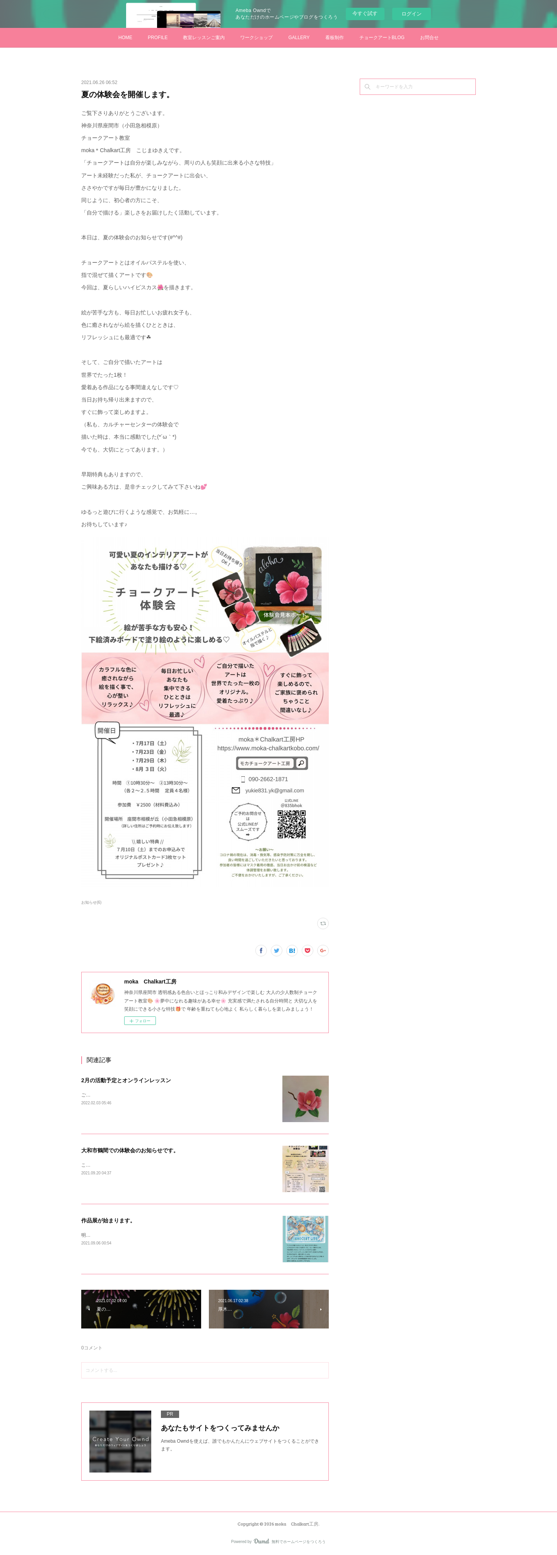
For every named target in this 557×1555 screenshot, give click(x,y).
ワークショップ (256, 37)
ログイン (412, 14)
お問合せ (429, 37)
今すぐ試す (365, 13)
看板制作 (334, 37)
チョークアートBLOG (382, 37)
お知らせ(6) (91, 902)
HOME (125, 37)
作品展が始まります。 (108, 1220)
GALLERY (298, 37)
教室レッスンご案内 (204, 37)
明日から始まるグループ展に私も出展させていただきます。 (144, 1235)
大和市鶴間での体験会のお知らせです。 (130, 1150)
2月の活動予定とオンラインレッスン (126, 1080)
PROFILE (157, 37)
